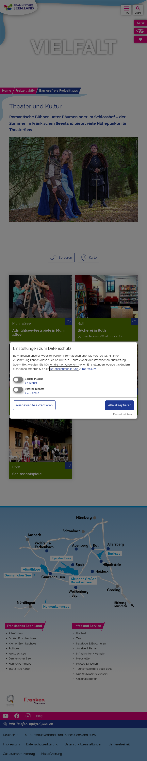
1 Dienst (31, 382)
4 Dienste (32, 392)
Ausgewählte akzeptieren (34, 405)
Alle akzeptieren (119, 405)
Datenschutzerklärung (64, 368)
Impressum (89, 368)
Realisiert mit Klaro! (122, 414)
